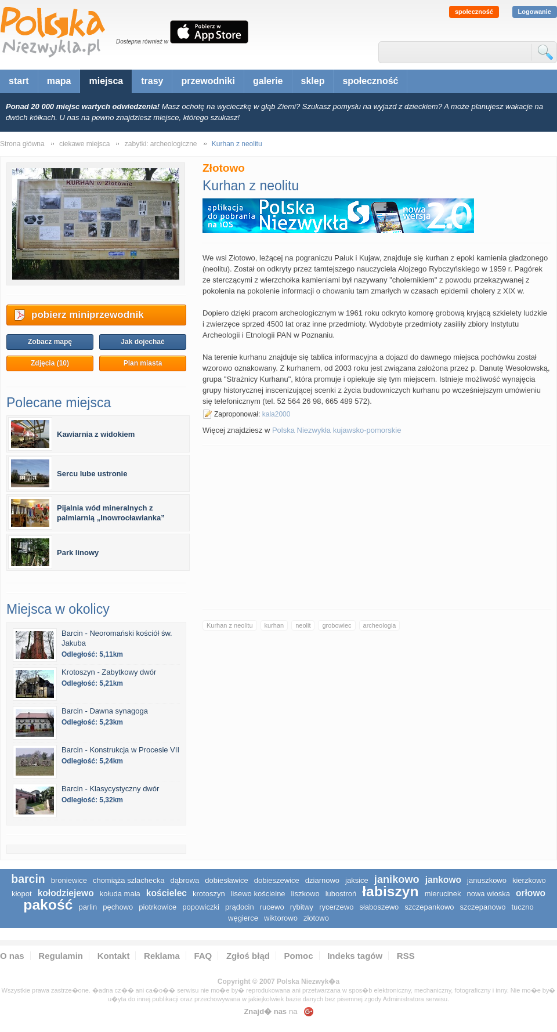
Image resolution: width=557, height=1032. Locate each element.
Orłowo (530, 893)
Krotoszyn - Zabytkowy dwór (109, 672)
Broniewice (69, 880)
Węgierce (243, 918)
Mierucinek (443, 893)
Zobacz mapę (50, 342)
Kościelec (166, 893)
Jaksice (356, 880)
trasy (152, 81)
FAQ (203, 955)
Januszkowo (487, 880)
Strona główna (22, 143)
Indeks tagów (354, 955)
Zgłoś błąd (248, 955)
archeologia (379, 625)
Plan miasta (143, 363)
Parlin (87, 907)
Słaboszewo (379, 907)
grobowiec (336, 625)
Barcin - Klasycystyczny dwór (110, 788)
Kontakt (113, 955)
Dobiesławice (226, 880)
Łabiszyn (390, 891)
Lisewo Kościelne (258, 893)
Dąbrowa (184, 880)
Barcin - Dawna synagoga (105, 711)
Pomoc (298, 955)
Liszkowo (305, 893)
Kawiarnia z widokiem (96, 434)
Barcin (28, 878)
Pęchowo (118, 907)
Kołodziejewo (66, 893)
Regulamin (60, 955)
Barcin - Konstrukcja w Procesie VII (120, 749)
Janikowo (396, 879)
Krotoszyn (209, 893)
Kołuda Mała (120, 893)
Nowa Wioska (488, 893)
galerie (268, 81)
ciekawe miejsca (84, 143)
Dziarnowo (322, 880)
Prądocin (239, 907)
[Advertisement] (377, 527)
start (19, 81)
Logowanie (534, 11)
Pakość (48, 904)
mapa (59, 81)
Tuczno (522, 907)
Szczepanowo (483, 907)
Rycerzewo (336, 907)
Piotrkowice (157, 907)
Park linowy (78, 552)
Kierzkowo (529, 880)
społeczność (474, 11)
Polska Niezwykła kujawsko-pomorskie (337, 430)
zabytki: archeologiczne (161, 143)
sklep (313, 81)
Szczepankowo (429, 907)
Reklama (162, 955)
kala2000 (276, 414)
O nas (12, 955)
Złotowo (316, 918)
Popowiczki (200, 907)
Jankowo (443, 880)
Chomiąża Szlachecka (129, 880)
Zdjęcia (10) (50, 363)
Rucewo (272, 907)
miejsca (106, 81)
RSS (406, 955)
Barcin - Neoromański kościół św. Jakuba (117, 638)
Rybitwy (301, 907)
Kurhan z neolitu (230, 625)
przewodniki (207, 81)
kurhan (274, 625)
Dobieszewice (276, 880)
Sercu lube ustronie (92, 473)
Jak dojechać (142, 342)
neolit (302, 625)
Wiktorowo (281, 918)
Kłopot (22, 893)
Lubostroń (340, 893)
